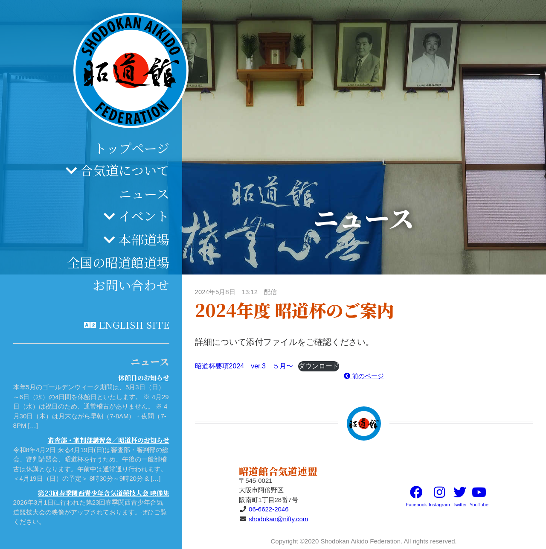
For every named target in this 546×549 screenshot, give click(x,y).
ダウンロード (318, 366)
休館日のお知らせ (143, 377)
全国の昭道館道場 (118, 262)
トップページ (131, 147)
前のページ (364, 376)
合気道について (124, 170)
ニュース (144, 193)
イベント (143, 215)
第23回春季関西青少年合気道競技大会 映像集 (103, 492)
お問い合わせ (131, 284)
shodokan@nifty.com (278, 519)
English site (134, 324)
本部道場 (143, 239)
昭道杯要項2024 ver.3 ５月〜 (244, 366)
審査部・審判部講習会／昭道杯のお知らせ (108, 439)
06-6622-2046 (268, 509)
